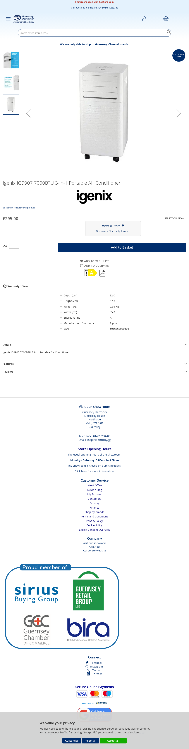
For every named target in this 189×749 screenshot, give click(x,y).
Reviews (8, 371)
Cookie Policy (94, 525)
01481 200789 (101, 436)
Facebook (96, 663)
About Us (94, 546)
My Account (94, 494)
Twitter (96, 670)
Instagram (96, 666)
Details (7, 345)
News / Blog (94, 490)
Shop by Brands (94, 512)
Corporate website (94, 550)
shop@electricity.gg (99, 439)
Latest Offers (94, 485)
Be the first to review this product (19, 207)
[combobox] (94, 33)
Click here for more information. (94, 471)
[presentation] (94, 345)
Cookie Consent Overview (94, 529)
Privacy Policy (94, 521)
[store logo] (23, 18)
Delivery (94, 503)
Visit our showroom (94, 543)
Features (8, 364)
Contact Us (94, 498)
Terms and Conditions (94, 516)
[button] (28, 113)
